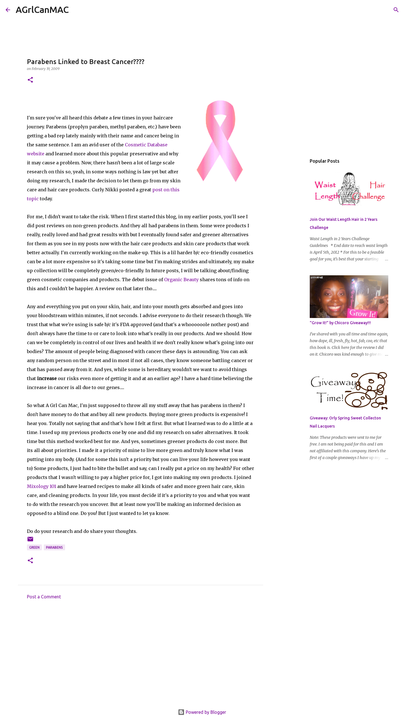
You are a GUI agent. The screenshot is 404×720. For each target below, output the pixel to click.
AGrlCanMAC (42, 9)
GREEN (34, 547)
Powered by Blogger (202, 712)
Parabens (54, 547)
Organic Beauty (181, 279)
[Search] (76, 10)
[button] (30, 80)
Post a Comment (44, 596)
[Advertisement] (140, 656)
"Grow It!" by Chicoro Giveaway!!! (340, 323)
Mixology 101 (41, 486)
